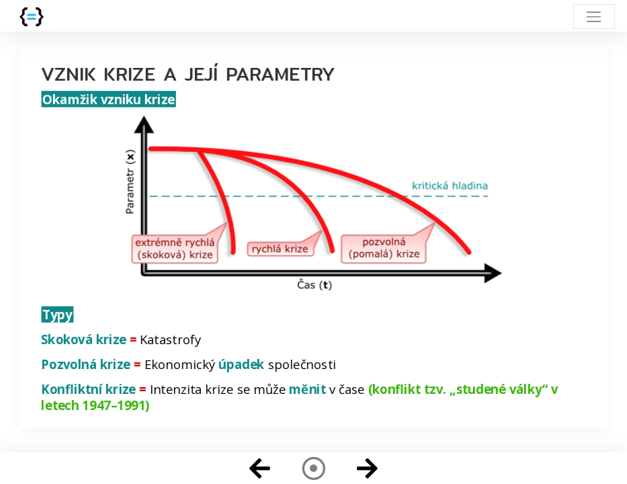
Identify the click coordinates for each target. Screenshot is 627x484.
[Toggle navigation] (593, 16)
